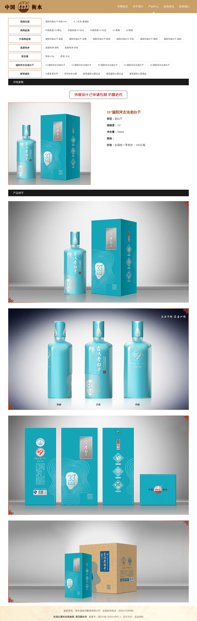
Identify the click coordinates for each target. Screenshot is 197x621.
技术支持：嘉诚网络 (133, 616)
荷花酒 (24, 56)
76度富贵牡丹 (51, 73)
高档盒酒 (24, 30)
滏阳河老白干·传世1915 (56, 21)
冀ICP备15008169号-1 (109, 616)
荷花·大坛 (64, 56)
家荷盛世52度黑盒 (137, 73)
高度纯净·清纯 (52, 47)
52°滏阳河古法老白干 (134, 65)
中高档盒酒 (25, 39)
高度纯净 (24, 48)
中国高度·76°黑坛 (53, 30)
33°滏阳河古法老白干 (81, 65)
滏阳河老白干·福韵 (172, 39)
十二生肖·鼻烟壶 (81, 21)
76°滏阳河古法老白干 (160, 65)
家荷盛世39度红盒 (91, 73)
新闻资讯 (169, 6)
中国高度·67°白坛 (76, 30)
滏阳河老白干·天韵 (125, 39)
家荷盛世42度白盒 (114, 73)
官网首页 (122, 6)
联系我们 (184, 6)
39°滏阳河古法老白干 (108, 65)
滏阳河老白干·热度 (101, 39)
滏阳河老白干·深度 (78, 39)
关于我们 (138, 6)
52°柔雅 (116, 30)
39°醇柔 (129, 30)
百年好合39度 (70, 73)
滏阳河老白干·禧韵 (149, 39)
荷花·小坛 (49, 56)
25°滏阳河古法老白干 (55, 65)
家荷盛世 (24, 74)
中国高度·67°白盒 (98, 30)
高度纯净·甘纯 (71, 47)
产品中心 (153, 6)
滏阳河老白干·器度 (54, 39)
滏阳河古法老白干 (25, 65)
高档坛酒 (24, 21)
